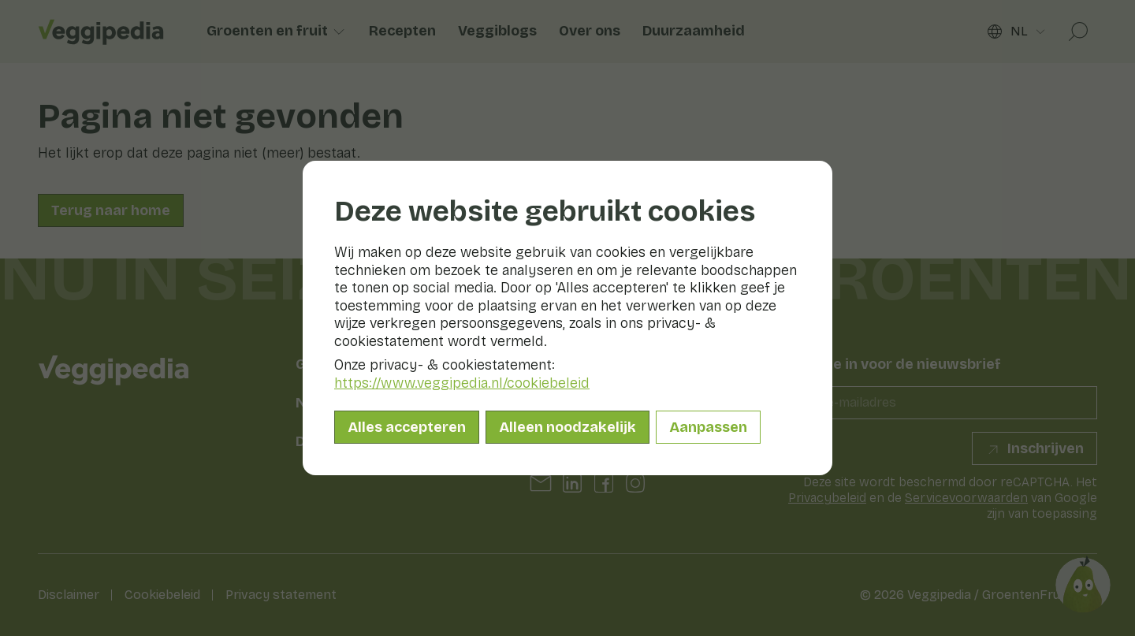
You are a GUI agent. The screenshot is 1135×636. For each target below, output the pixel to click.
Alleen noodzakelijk (567, 427)
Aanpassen (708, 427)
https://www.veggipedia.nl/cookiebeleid (462, 383)
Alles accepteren (407, 427)
